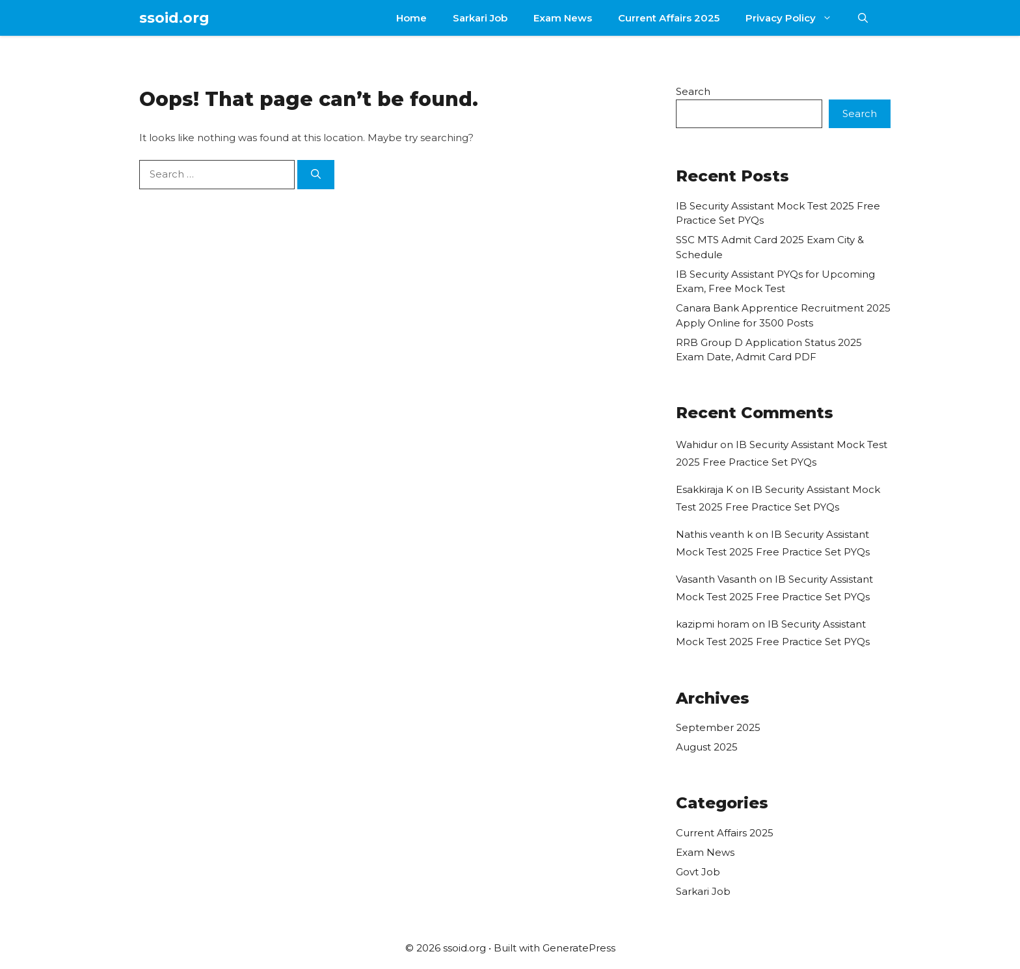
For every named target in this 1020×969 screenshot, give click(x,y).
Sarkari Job (480, 18)
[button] (863, 18)
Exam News (562, 18)
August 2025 (707, 747)
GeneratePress (579, 948)
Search (693, 91)
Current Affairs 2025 (668, 18)
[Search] (315, 174)
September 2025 (718, 727)
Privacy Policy (795, 18)
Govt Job (698, 872)
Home (411, 18)
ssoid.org (174, 18)
